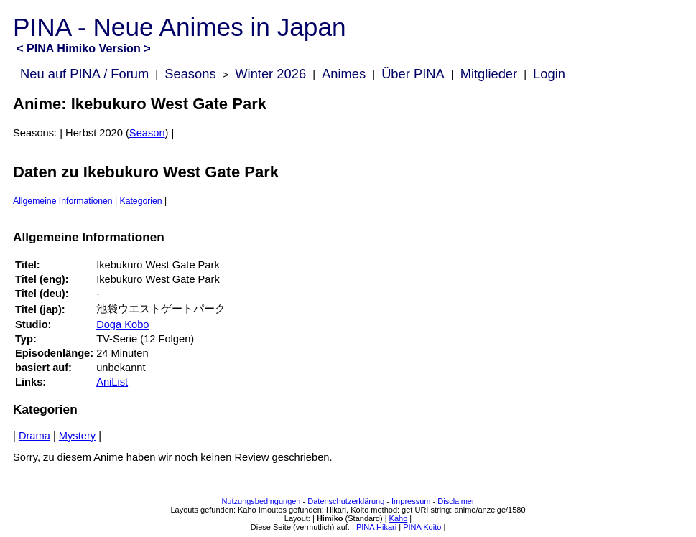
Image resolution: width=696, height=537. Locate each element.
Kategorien (141, 201)
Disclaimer (455, 501)
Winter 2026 (270, 73)
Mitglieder (488, 73)
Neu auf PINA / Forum (84, 73)
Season (147, 133)
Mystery (77, 436)
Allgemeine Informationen (63, 201)
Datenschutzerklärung (345, 501)
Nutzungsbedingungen (260, 501)
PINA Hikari (376, 527)
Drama (34, 436)
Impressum (410, 501)
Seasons (189, 73)
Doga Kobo (122, 324)
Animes (344, 73)
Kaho (398, 518)
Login (549, 73)
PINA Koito (422, 527)
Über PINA (413, 73)
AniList (112, 382)
